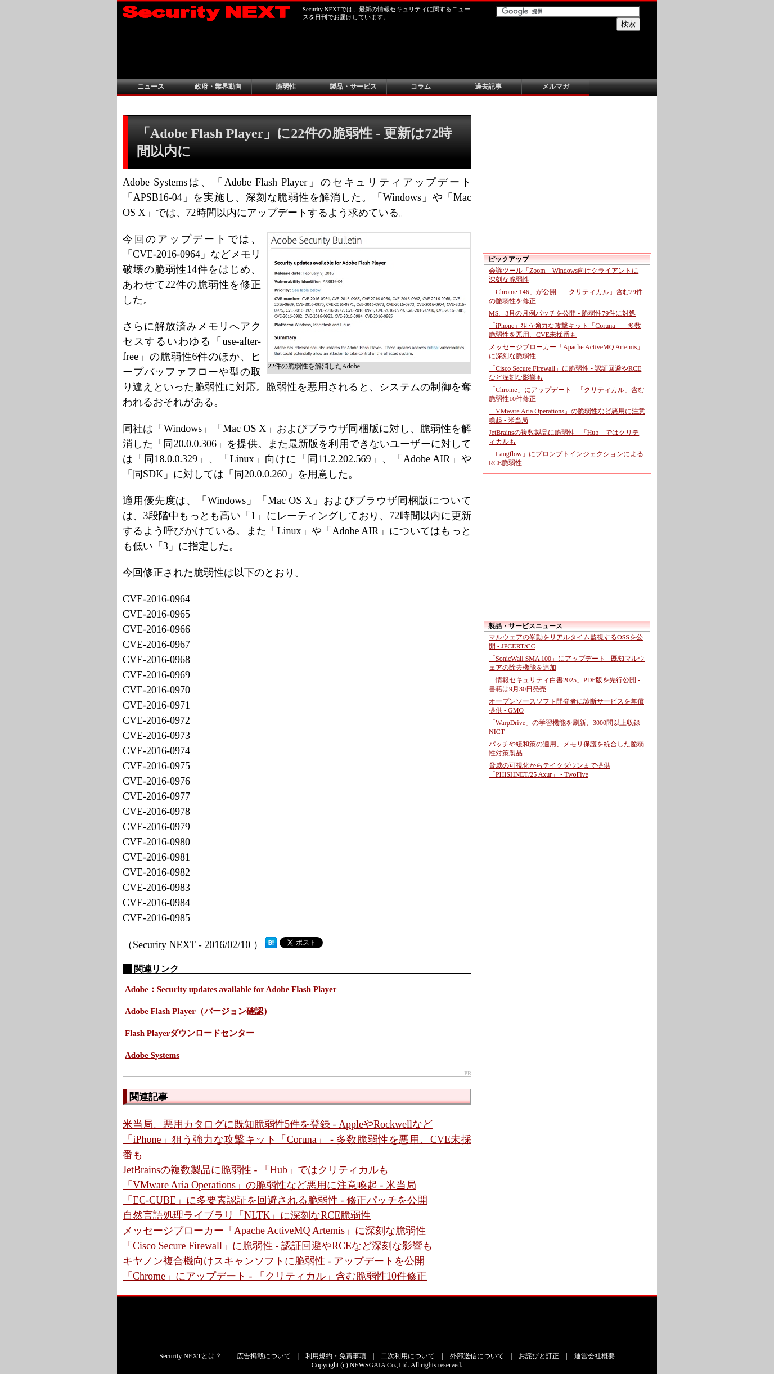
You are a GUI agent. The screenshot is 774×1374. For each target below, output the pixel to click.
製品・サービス (353, 87)
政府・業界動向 (218, 87)
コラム (421, 87)
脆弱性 (286, 87)
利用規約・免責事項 (335, 1356)
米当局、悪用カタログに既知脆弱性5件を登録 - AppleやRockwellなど (278, 1124)
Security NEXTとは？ (190, 1356)
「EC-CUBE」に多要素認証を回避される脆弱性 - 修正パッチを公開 (275, 1200)
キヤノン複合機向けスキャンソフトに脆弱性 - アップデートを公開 (274, 1261)
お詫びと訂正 (539, 1356)
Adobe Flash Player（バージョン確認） (198, 1011)
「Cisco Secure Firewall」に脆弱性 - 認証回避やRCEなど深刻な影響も (278, 1245)
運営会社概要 (594, 1356)
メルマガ (555, 87)
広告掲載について (264, 1356)
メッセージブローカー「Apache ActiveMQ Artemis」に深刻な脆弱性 (274, 1230)
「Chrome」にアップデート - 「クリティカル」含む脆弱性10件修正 (275, 1276)
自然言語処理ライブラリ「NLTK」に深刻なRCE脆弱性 (247, 1215)
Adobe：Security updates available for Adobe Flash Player (230, 989)
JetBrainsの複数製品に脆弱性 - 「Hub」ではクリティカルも (256, 1169)
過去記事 (488, 87)
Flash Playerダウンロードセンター (189, 1033)
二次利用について (408, 1356)
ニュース (150, 87)
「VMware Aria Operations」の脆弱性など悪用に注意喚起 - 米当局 (269, 1185)
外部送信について (477, 1356)
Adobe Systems (152, 1055)
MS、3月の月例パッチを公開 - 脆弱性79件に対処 (562, 313)
